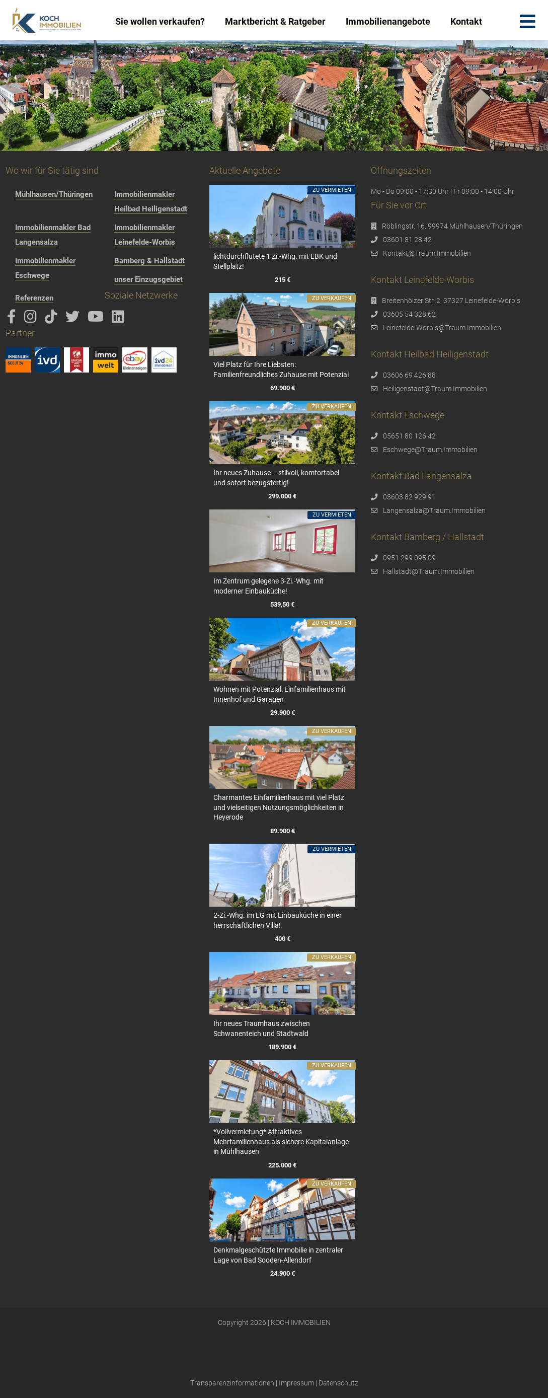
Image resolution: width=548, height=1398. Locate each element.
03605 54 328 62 (409, 314)
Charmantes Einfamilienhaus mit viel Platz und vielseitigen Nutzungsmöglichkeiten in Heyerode (278, 807)
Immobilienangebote (388, 21)
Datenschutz (338, 1383)
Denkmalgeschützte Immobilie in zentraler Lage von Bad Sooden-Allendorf (278, 1255)
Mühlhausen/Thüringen (54, 194)
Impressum (296, 1383)
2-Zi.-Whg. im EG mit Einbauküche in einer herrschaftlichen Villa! (277, 920)
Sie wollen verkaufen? (160, 21)
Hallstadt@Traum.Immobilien (429, 571)
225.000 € (282, 1165)
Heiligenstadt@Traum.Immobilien (435, 389)
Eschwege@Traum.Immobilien (430, 450)
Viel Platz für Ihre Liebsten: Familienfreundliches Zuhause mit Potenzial (281, 369)
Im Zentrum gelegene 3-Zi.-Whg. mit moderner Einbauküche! (268, 586)
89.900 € (282, 831)
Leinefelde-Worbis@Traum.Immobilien (442, 328)
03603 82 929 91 (409, 497)
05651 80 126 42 (409, 436)
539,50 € (282, 604)
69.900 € (282, 388)
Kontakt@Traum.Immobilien (427, 253)
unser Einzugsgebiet (148, 279)
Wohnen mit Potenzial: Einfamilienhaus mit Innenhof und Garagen (279, 694)
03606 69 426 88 (409, 375)
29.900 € (282, 712)
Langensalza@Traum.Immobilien (434, 510)
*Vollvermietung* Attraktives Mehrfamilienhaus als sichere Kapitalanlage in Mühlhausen (281, 1141)
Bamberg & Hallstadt (149, 260)
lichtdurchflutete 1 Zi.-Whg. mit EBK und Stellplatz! (275, 261)
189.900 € (282, 1047)
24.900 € (282, 1273)
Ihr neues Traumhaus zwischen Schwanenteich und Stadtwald (261, 1028)
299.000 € (282, 496)
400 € (282, 939)
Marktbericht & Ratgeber (275, 21)
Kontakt (466, 21)
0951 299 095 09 (409, 558)
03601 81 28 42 (407, 240)
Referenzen (34, 298)
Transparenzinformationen (232, 1383)
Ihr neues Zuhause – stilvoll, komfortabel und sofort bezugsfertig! (276, 478)
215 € (282, 279)
